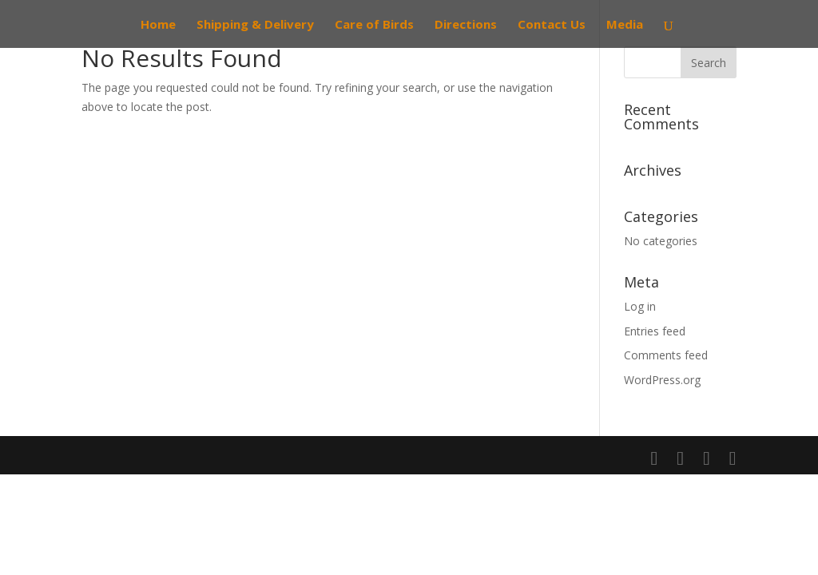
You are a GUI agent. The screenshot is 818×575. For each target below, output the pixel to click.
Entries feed (654, 331)
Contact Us (552, 25)
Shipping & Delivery (255, 25)
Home (158, 25)
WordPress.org (662, 379)
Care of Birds (374, 25)
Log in (640, 306)
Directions (466, 25)
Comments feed (666, 355)
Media (624, 25)
